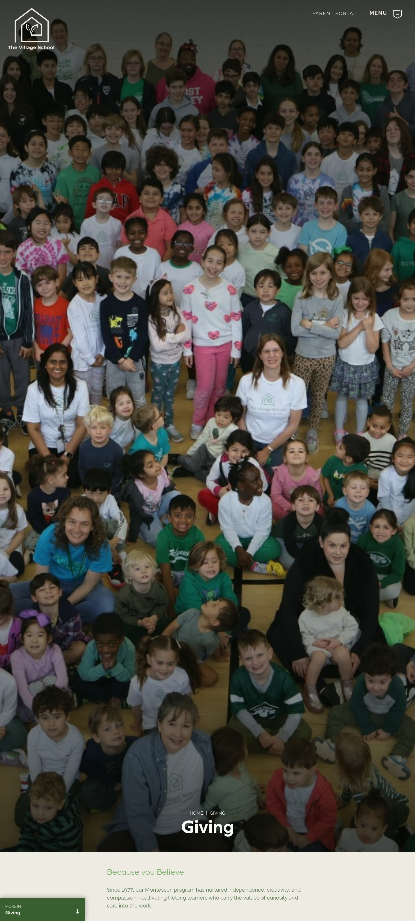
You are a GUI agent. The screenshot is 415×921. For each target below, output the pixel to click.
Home (196, 813)
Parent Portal (335, 13)
